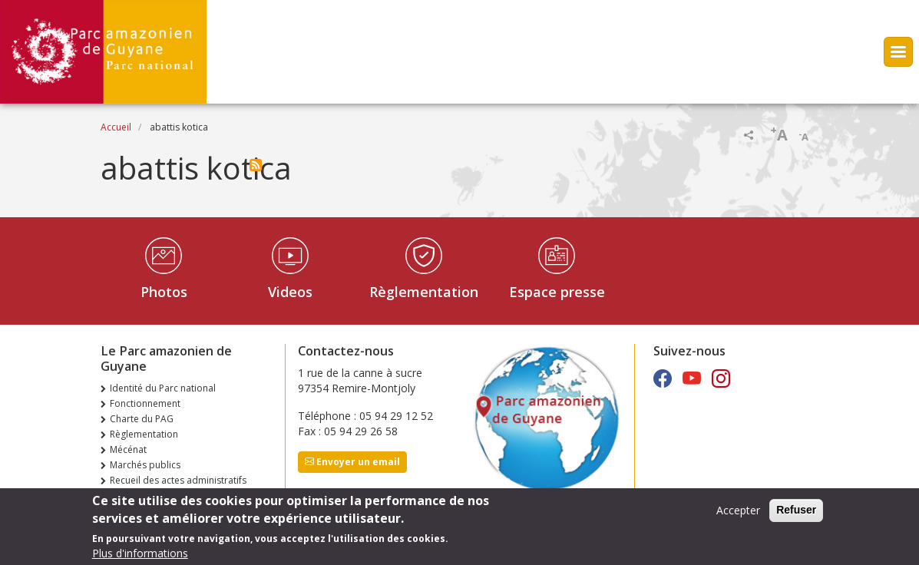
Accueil (116, 127)
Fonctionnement (145, 403)
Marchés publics (145, 464)
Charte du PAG (142, 418)
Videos (290, 291)
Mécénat (128, 449)
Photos (163, 291)
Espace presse (557, 291)
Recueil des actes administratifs (178, 480)
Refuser (796, 514)
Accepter (738, 514)
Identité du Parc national (163, 388)
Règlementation (423, 291)
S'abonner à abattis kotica (256, 165)
